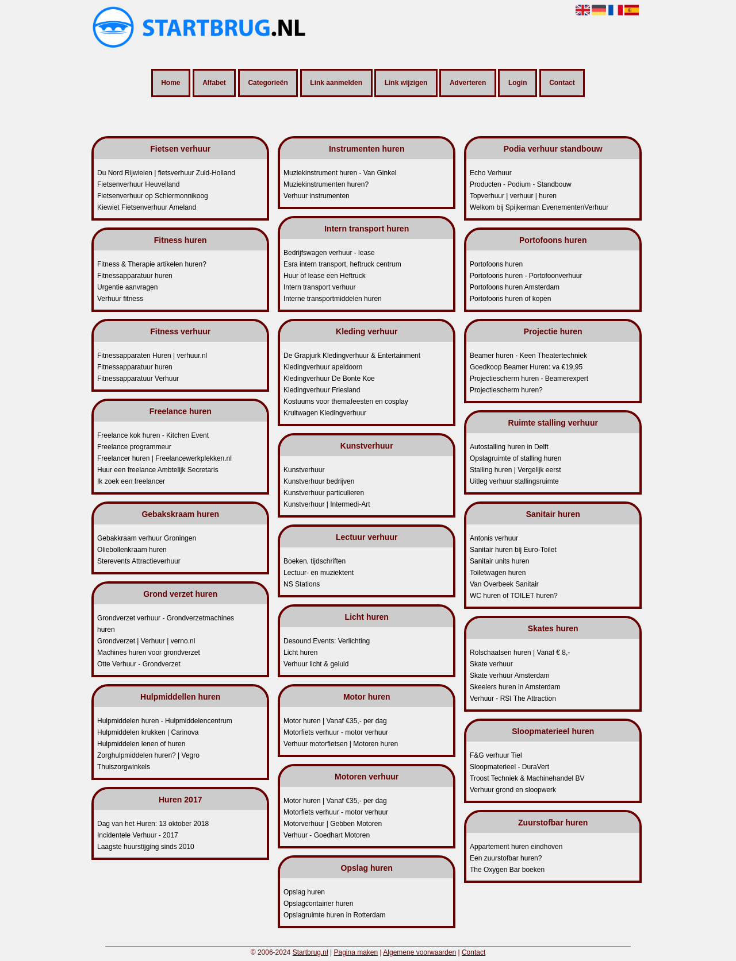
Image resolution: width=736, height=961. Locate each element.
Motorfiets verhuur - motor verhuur (335, 732)
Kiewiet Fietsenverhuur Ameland (146, 207)
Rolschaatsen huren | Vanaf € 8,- (520, 653)
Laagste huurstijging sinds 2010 (145, 847)
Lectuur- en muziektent (318, 573)
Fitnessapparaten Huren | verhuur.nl (152, 356)
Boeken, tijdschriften (314, 561)
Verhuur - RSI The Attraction (513, 698)
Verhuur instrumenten (316, 196)
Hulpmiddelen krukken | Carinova (148, 732)
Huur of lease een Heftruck (324, 276)
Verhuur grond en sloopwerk (513, 790)
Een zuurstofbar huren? (506, 858)
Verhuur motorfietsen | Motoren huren (340, 744)
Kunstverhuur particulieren (323, 493)
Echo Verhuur (491, 173)
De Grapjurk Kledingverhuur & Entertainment (351, 356)
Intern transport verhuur (319, 287)
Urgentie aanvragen (127, 287)
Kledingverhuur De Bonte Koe (329, 379)
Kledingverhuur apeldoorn (322, 367)
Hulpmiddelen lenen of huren (141, 744)
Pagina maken (356, 952)
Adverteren (468, 83)
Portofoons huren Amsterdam (514, 287)
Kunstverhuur (303, 470)
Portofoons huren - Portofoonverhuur (526, 276)
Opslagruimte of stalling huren (515, 458)
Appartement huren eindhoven (516, 847)
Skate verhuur (491, 664)
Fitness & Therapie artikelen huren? (151, 264)
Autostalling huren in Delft (509, 447)
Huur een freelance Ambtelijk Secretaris (157, 470)
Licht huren (300, 653)
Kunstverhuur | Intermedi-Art (326, 504)
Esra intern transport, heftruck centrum (342, 264)
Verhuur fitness (120, 299)
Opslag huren (304, 892)
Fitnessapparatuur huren (134, 276)
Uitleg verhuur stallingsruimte (514, 481)
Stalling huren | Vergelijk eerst (515, 470)
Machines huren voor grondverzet (148, 653)
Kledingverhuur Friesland (321, 390)
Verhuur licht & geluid (315, 664)
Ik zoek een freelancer (131, 481)
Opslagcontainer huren (318, 904)
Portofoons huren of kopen (510, 299)
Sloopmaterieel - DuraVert (509, 767)
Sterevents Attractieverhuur (139, 561)
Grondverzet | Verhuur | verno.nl (146, 641)
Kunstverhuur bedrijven (318, 481)
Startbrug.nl (310, 952)
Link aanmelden (336, 83)
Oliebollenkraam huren (132, 550)
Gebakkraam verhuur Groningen (146, 538)
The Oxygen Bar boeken (507, 870)
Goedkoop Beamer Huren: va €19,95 (526, 367)
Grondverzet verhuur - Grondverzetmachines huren (165, 624)
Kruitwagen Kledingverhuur (324, 413)
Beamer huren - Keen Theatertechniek (528, 356)
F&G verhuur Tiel (496, 755)
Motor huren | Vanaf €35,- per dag (335, 721)
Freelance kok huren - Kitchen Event (153, 435)
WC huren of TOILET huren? (514, 596)
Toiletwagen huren (498, 573)
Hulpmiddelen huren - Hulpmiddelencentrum (164, 721)
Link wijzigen (406, 83)
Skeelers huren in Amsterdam (515, 687)
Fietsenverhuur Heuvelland (138, 184)
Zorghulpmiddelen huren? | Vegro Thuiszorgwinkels (148, 761)
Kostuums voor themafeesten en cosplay (345, 401)
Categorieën (268, 83)
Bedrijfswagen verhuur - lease (329, 253)
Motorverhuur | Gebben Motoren (332, 824)
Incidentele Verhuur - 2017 (137, 835)
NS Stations (301, 584)
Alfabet (214, 83)
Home (170, 83)
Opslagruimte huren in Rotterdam (334, 915)
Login (517, 83)
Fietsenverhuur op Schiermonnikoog (152, 196)
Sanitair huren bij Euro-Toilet (513, 550)
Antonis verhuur (494, 538)
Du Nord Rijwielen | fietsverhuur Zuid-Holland (166, 173)
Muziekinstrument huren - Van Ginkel (340, 173)
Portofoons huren (496, 264)
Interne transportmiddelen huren (332, 299)
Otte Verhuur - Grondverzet (139, 664)
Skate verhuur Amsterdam (510, 675)
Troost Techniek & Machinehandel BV (527, 778)
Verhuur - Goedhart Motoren (326, 835)
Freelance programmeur (134, 447)
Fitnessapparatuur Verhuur (138, 379)
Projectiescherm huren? (506, 390)
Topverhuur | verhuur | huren (513, 196)
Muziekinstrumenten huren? (326, 184)
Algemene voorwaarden (419, 952)
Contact (562, 83)
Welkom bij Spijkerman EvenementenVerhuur (539, 207)
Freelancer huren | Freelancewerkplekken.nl (164, 458)
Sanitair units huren (499, 561)
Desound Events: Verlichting (326, 641)
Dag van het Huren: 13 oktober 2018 (153, 824)
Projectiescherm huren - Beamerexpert (529, 379)
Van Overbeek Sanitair (504, 584)
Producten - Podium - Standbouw (521, 184)
